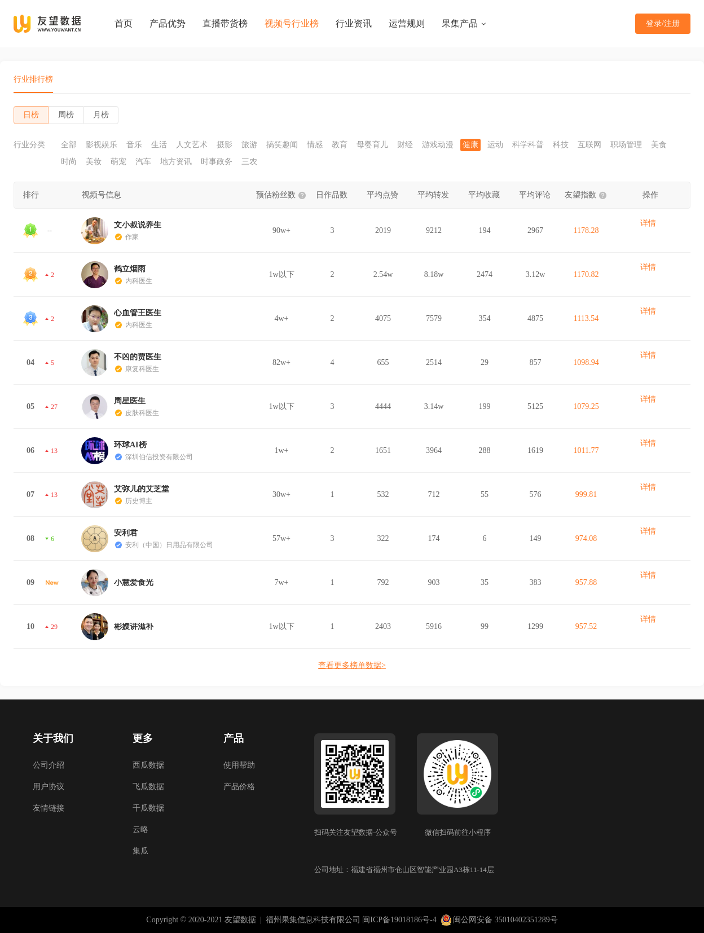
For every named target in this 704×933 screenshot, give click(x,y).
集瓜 (140, 851)
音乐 (134, 145)
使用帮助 (239, 765)
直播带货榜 (225, 23)
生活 (159, 145)
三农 (249, 162)
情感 (315, 145)
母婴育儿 (372, 145)
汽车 (143, 162)
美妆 (94, 162)
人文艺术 (192, 145)
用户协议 (48, 786)
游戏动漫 (438, 145)
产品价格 (239, 786)
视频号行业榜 (292, 23)
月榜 (101, 115)
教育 (339, 145)
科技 (561, 145)
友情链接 (48, 808)
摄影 (224, 145)
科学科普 (528, 145)
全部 (69, 145)
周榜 (66, 115)
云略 (140, 829)
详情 (648, 223)
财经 (405, 145)
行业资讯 (354, 23)
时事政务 (216, 162)
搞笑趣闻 (282, 145)
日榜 (31, 115)
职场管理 (626, 145)
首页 (124, 23)
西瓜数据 (148, 765)
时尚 (69, 162)
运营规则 (407, 23)
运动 (495, 145)
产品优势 (167, 23)
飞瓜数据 (148, 786)
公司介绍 (48, 765)
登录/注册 (663, 23)
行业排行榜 (33, 79)
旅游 (249, 145)
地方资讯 (176, 162)
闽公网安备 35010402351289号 (499, 920)
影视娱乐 (101, 145)
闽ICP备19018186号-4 (399, 920)
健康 (470, 145)
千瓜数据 (148, 808)
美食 (659, 145)
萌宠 (118, 162)
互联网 (589, 145)
